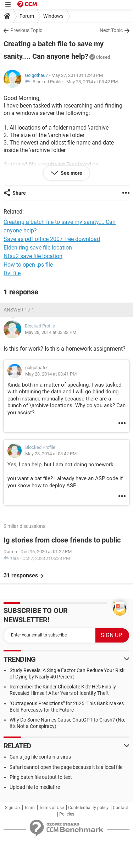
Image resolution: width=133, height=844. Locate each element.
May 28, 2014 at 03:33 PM (50, 332)
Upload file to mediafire (35, 787)
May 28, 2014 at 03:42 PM (92, 81)
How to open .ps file (28, 264)
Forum (27, 16)
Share (19, 193)
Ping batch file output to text (41, 777)
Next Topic (111, 30)
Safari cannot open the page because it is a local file (66, 767)
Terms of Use (51, 807)
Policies (66, 814)
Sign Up (12, 807)
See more (71, 173)
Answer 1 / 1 (19, 310)
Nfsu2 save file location (33, 256)
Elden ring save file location (38, 247)
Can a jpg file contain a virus (40, 757)
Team (29, 807)
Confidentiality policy (88, 807)
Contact (120, 807)
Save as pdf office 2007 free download (52, 239)
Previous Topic (26, 30)
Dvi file (12, 273)
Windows (53, 16)
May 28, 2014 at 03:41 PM (51, 374)
